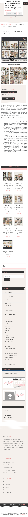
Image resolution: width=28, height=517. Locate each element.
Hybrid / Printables (9, 337)
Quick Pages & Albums (10, 341)
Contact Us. (14, 453)
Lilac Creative (22, 514)
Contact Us (6, 410)
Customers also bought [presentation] (14, 169)
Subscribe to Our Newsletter (10, 472)
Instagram (6, 482)
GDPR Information (8, 417)
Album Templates (9, 357)
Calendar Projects (9, 339)
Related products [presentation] (14, 166)
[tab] (14, 167)
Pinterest (6, 487)
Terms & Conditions (8, 413)
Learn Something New (8, 462)
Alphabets (7, 332)
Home (2, 24)
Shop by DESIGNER (10, 314)
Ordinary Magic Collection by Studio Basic (8, 253)
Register (24, 3)
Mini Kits (7, 323)
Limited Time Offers (9, 296)
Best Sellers (8, 303)
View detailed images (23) (14, 64)
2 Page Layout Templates (11, 355)
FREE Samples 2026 (10, 364)
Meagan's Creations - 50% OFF (12, 299)
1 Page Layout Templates (11, 353)
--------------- (7, 294)
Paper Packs (8, 328)
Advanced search (6, 282)
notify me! (5, 94)
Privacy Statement (8, 415)
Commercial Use (9, 310)
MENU (14, 17)
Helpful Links (7, 492)
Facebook (6, 484)
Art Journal (7, 346)
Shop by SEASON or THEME (12, 317)
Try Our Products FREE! (9, 470)
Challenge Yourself (7, 467)
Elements (7, 330)
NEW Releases (8, 292)
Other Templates (9, 359)
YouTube (6, 490)
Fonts (6, 335)
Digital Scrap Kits (9, 321)
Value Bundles (9, 24)
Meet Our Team (7, 464)
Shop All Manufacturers (11, 373)
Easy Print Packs (9, 326)
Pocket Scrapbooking (10, 348)
